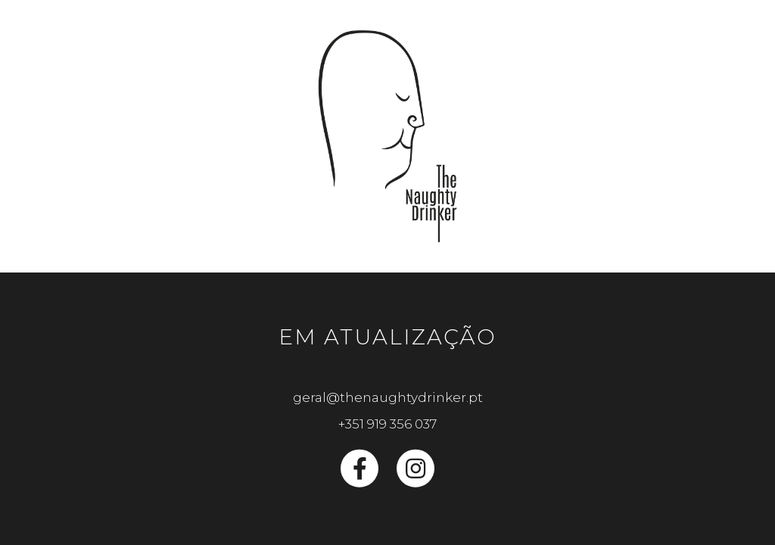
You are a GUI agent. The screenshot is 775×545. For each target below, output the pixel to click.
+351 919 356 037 (387, 423)
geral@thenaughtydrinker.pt (388, 397)
